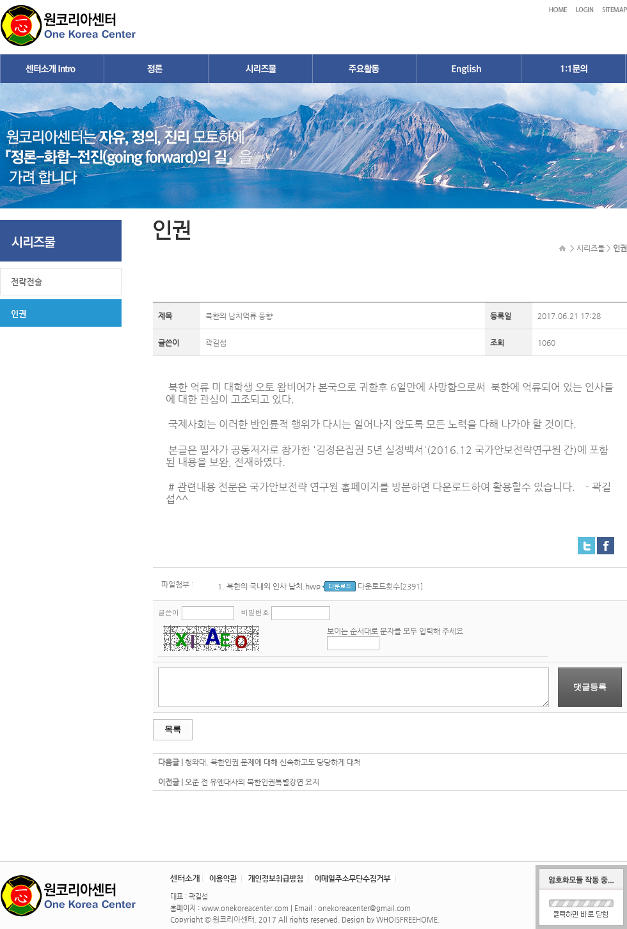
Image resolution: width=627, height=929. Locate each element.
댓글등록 (590, 687)
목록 (172, 729)
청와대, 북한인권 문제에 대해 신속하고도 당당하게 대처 (273, 762)
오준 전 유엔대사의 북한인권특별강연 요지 (252, 781)
